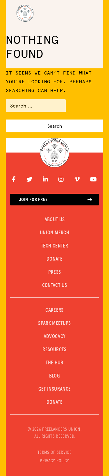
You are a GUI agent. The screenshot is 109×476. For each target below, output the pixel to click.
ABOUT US (54, 219)
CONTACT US (54, 285)
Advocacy (55, 336)
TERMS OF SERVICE (54, 452)
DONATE (54, 259)
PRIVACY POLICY (54, 460)
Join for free (55, 199)
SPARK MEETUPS (54, 323)
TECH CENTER (54, 246)
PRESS (54, 272)
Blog (54, 376)
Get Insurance (54, 389)
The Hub (54, 363)
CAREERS (54, 310)
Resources (54, 349)
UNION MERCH (54, 233)
